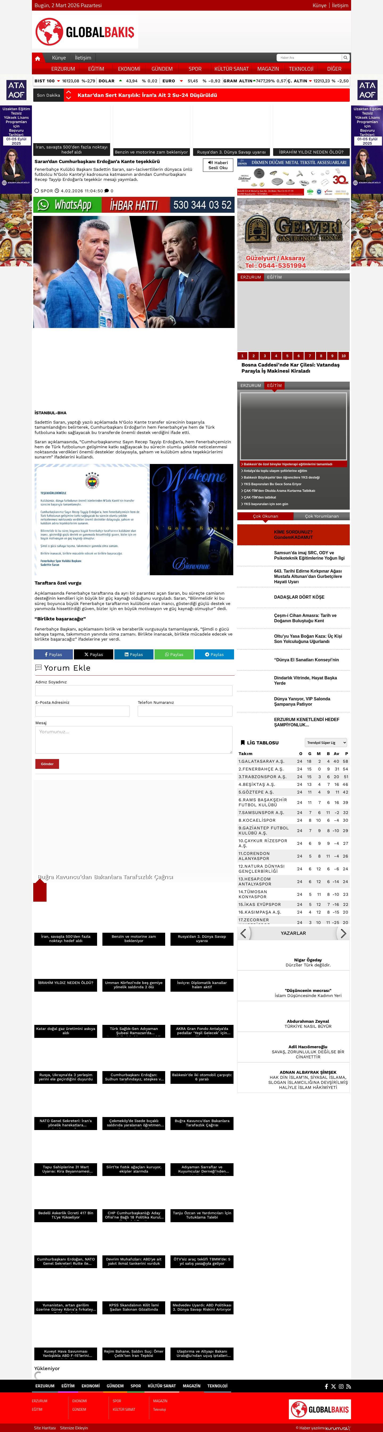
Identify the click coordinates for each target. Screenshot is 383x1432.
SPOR (195, 69)
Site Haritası (45, 1428)
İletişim (340, 5)
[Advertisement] (134, 368)
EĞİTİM (96, 69)
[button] (68, 92)
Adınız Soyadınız (51, 682)
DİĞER (334, 69)
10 (344, 356)
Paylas (53, 654)
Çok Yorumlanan (322, 516)
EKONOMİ (129, 69)
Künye (320, 5)
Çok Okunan (265, 516)
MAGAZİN (268, 69)
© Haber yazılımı (323, 1428)
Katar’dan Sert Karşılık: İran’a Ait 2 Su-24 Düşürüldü (147, 95)
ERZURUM (63, 69)
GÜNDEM (162, 69)
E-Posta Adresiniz (52, 702)
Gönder (47, 764)
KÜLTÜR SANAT (231, 69)
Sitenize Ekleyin (74, 1428)
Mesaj (41, 723)
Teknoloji (301, 69)
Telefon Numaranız (156, 702)
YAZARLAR (293, 933)
